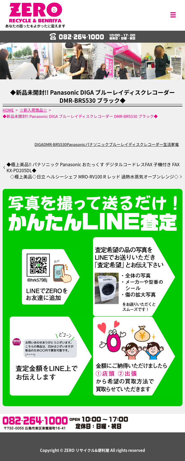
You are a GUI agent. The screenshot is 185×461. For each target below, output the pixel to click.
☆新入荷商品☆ (33, 110)
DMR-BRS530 (55, 144)
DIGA (39, 144)
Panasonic (76, 144)
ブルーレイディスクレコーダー (136, 144)
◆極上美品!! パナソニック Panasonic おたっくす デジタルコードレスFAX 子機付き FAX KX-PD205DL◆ (93, 167)
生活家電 (171, 144)
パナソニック (97, 144)
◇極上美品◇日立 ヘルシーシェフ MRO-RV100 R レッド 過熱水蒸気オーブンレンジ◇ (94, 177)
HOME (8, 110)
